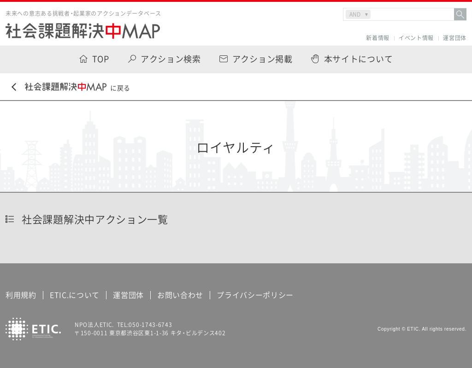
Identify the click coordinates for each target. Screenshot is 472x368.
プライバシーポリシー (255, 294)
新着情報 (377, 38)
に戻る (71, 87)
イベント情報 (416, 38)
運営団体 (454, 38)
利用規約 (21, 294)
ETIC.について (75, 294)
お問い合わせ (180, 294)
